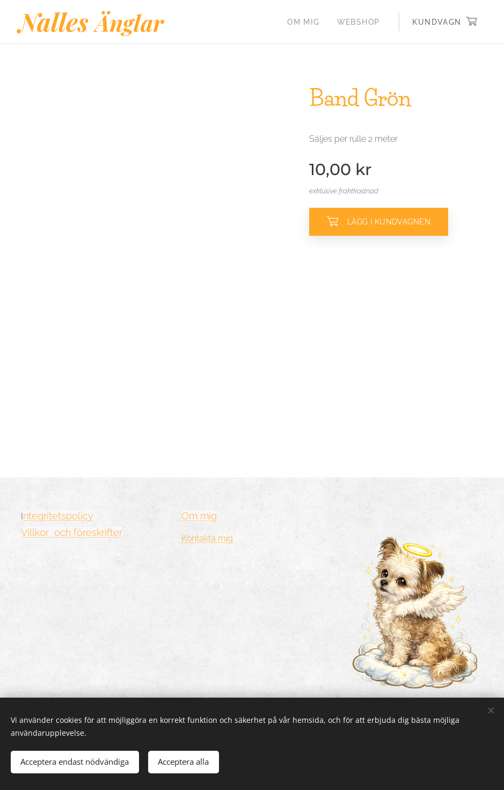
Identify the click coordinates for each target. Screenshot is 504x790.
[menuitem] (306, 22)
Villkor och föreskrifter (71, 532)
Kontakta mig (207, 538)
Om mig (199, 515)
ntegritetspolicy (58, 515)
